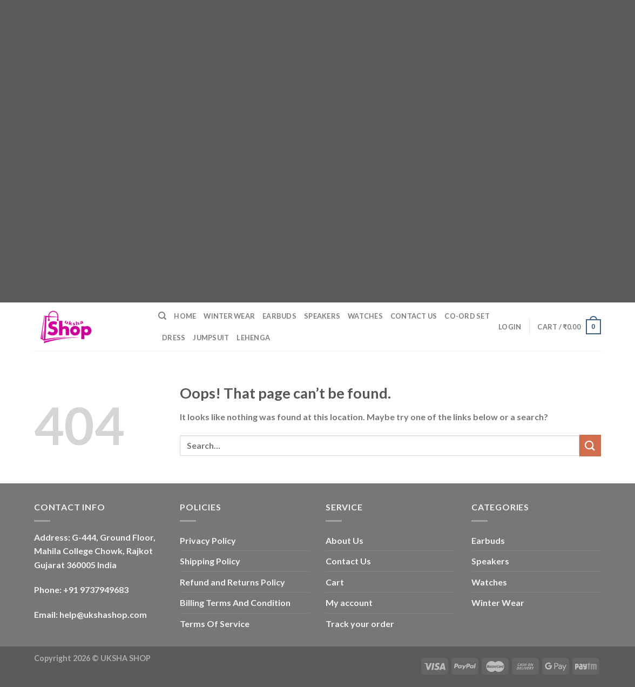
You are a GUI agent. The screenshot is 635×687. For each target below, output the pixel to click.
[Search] (162, 316)
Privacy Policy (208, 540)
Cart (335, 582)
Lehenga (253, 337)
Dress (173, 337)
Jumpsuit (211, 337)
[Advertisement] (313, 75)
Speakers (322, 316)
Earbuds (279, 316)
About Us (344, 540)
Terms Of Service (214, 623)
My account (349, 602)
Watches (365, 316)
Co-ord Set (467, 316)
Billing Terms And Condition (235, 602)
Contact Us (413, 316)
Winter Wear (229, 316)
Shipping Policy (210, 561)
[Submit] (590, 445)
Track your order (360, 623)
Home (185, 316)
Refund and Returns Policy (232, 582)
